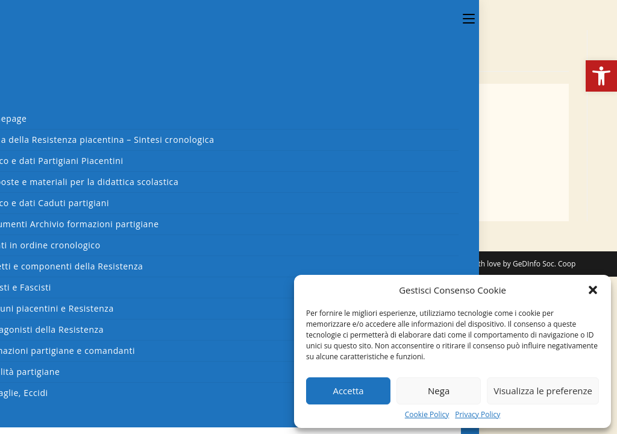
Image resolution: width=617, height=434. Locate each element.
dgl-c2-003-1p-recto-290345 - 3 (134, 170)
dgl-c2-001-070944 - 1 (111, 144)
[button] (601, 76)
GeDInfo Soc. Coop (544, 264)
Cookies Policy (412, 264)
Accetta (348, 391)
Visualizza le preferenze (542, 391)
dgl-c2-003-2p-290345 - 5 (119, 196)
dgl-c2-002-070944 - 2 (111, 157)
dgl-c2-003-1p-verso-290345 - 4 (134, 183)
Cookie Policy (427, 414)
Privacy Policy (477, 414)
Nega (438, 391)
